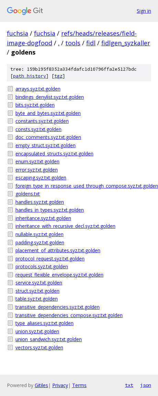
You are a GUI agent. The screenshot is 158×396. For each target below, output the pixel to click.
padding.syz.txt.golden (39, 242)
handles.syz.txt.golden (39, 202)
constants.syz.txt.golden (42, 121)
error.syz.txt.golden (36, 169)
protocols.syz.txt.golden (41, 266)
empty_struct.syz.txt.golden (45, 145)
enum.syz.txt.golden (37, 161)
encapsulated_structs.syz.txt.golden (54, 153)
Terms (79, 385)
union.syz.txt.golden (37, 331)
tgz (58, 76)
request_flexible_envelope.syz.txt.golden (59, 274)
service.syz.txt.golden (38, 282)
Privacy (60, 385)
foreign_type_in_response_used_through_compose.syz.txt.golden (83, 186)
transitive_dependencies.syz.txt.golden (57, 307)
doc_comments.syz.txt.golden (48, 137)
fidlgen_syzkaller (125, 43)
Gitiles (41, 385)
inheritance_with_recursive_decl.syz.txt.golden (65, 226)
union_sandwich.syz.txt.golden (48, 339)
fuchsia (17, 33)
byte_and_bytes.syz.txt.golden (48, 113)
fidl (90, 43)
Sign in (144, 11)
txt (129, 385)
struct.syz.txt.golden (37, 291)
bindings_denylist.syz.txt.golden (49, 97)
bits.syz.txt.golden (35, 105)
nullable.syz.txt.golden (39, 234)
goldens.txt (27, 193)
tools (72, 43)
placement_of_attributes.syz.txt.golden (57, 250)
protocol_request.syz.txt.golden (49, 258)
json (145, 385)
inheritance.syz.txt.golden (43, 218)
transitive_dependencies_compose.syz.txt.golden (69, 315)
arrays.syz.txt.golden (37, 88)
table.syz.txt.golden (36, 298)
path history (29, 76)
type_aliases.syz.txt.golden (44, 323)
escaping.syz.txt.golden (40, 177)
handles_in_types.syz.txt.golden (49, 210)
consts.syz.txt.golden (38, 129)
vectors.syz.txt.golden (39, 347)
